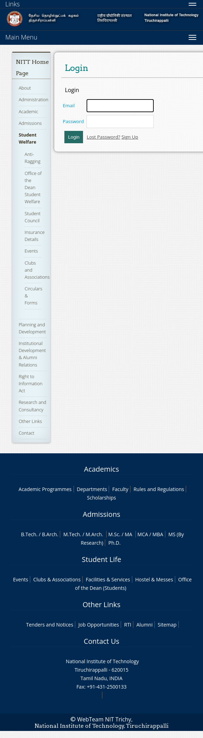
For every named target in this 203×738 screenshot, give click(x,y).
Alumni (145, 624)
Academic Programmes (45, 489)
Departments (92, 489)
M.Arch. (94, 534)
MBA (157, 534)
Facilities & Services (108, 579)
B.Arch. (50, 534)
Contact (26, 433)
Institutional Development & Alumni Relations (32, 354)
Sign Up (129, 137)
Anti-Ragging (32, 157)
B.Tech (28, 534)
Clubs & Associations (57, 579)
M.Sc (113, 534)
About (25, 88)
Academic (28, 111)
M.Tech (71, 534)
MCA (143, 534)
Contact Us (101, 641)
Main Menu (21, 37)
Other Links (30, 421)
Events (31, 251)
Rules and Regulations (158, 489)
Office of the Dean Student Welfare (33, 187)
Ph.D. (114, 542)
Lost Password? (103, 137)
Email (69, 105)
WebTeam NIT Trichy (104, 719)
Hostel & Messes (154, 579)
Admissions (30, 123)
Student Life (101, 559)
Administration (33, 99)
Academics (101, 469)
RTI (127, 624)
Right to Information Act (30, 383)
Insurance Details (35, 235)
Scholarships (101, 497)
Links (12, 3)
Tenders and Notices (49, 624)
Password (73, 121)
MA (128, 534)
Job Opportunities (98, 624)
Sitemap (167, 624)
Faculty (120, 489)
